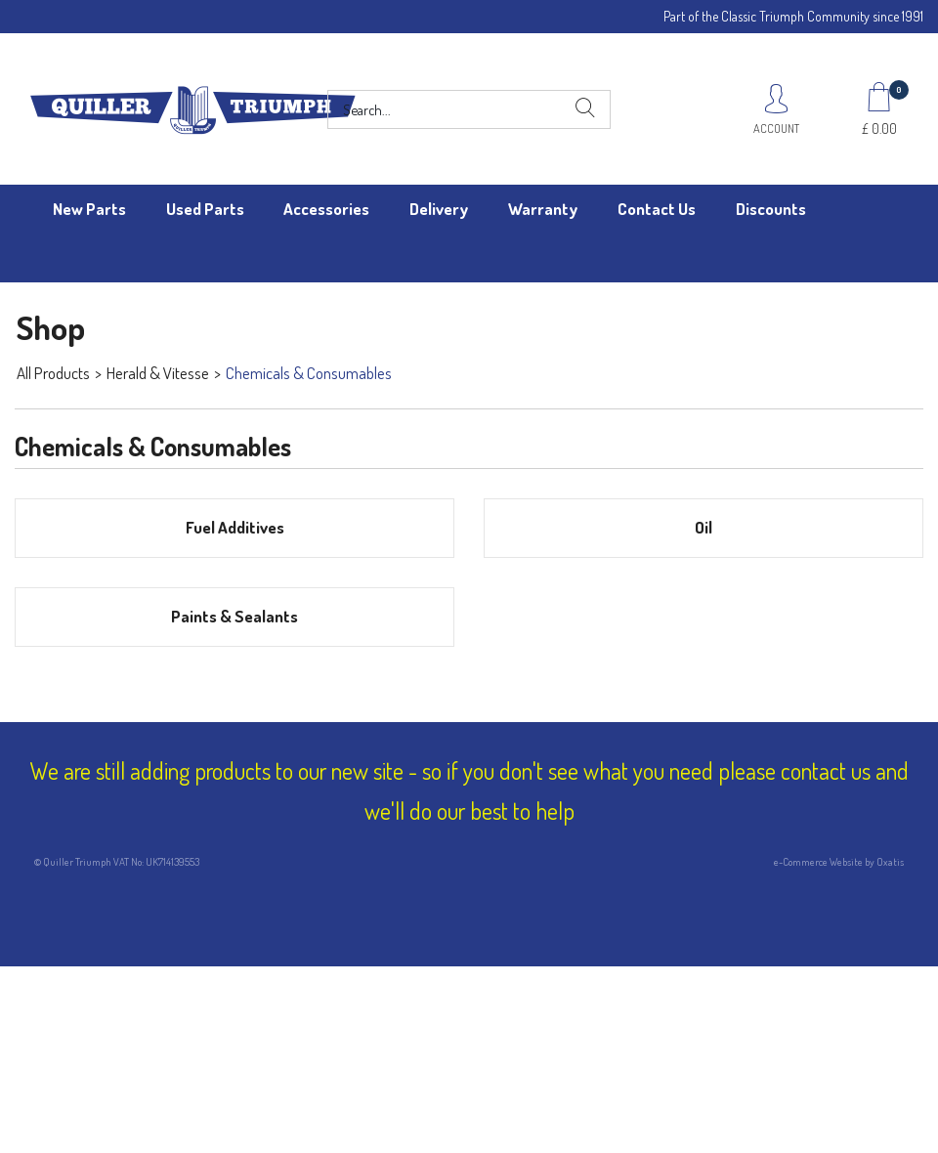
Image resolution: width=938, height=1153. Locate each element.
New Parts (89, 208)
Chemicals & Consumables (309, 373)
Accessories (326, 208)
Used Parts (205, 208)
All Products (53, 373)
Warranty (542, 208)
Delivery (438, 208)
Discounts (771, 208)
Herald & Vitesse (158, 373)
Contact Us (657, 208)
